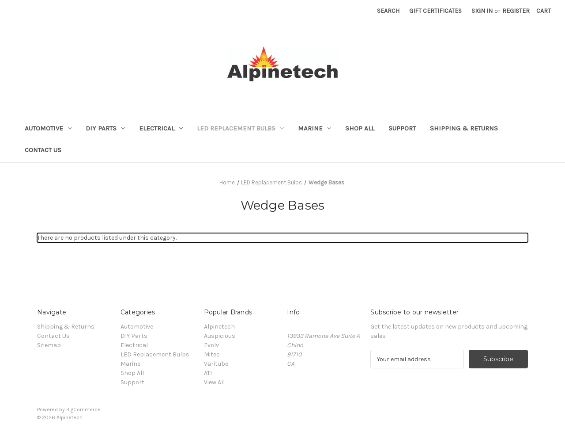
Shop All (359, 128)
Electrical (161, 128)
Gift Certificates (435, 11)
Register (516, 11)
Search (388, 11)
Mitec (212, 354)
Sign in (482, 11)
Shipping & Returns (464, 128)
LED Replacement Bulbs (240, 128)
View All (214, 382)
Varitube (216, 363)
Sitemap (49, 345)
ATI (208, 373)
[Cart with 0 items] (543, 11)
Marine (314, 128)
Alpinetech (219, 326)
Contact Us (43, 150)
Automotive (48, 128)
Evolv (211, 345)
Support (402, 128)
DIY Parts (105, 128)
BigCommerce (83, 409)
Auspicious (219, 336)
